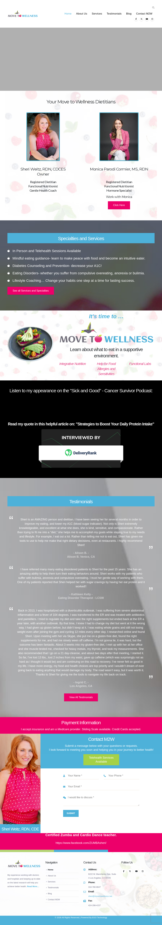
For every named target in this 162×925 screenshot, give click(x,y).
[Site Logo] (22, 13)
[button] (153, 7)
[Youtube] (147, 19)
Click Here (119, 205)
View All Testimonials (81, 697)
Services (97, 13)
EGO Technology (99, 917)
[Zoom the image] (81, 431)
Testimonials (114, 13)
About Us (81, 13)
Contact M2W (144, 13)
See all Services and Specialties (31, 290)
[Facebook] (136, 19)
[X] (141, 19)
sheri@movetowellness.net (100, 896)
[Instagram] (152, 19)
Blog (129, 13)
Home (68, 13)
